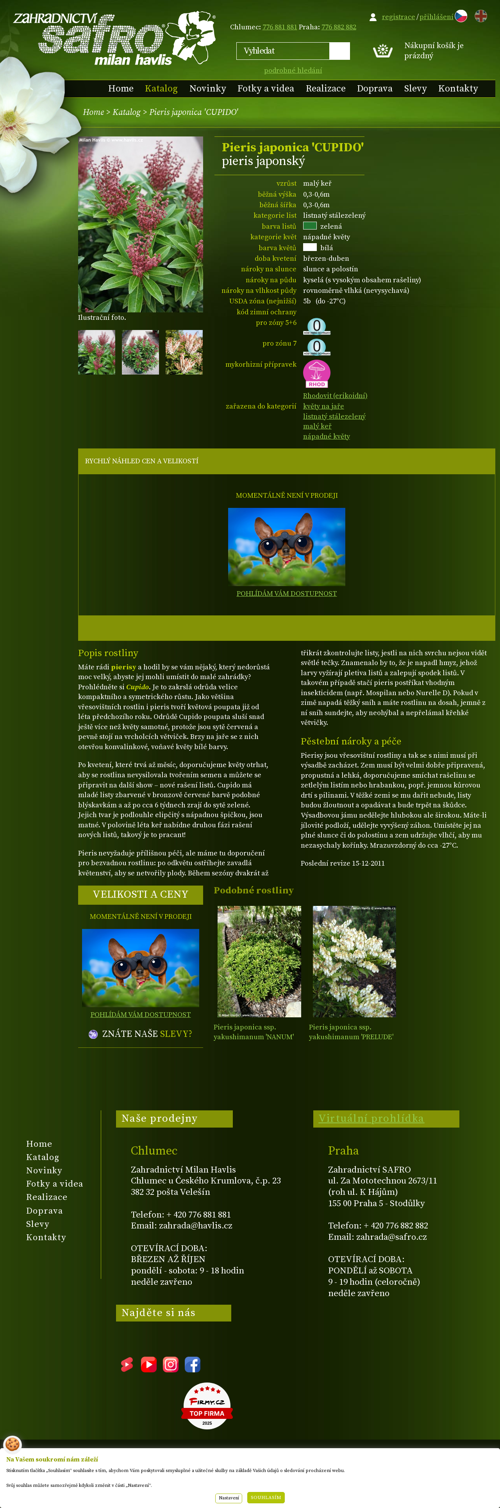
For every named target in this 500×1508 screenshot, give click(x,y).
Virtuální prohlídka (371, 1118)
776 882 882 (338, 27)
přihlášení (437, 17)
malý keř (317, 426)
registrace (398, 17)
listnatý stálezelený (334, 416)
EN (479, 14)
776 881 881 (279, 27)
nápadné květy (326, 436)
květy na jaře (323, 406)
